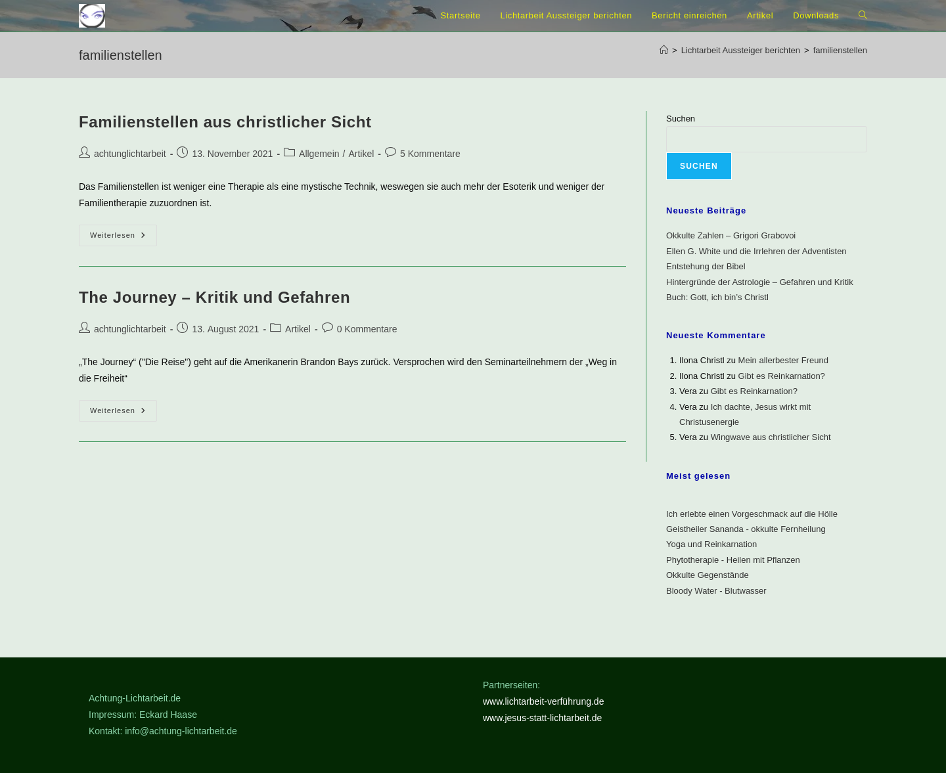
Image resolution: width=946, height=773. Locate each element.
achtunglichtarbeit (130, 153)
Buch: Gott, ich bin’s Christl (717, 297)
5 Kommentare (430, 153)
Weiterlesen (123, 238)
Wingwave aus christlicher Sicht (771, 437)
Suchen (680, 118)
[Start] (664, 50)
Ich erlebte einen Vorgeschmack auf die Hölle (752, 514)
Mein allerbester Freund (783, 360)
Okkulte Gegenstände (707, 575)
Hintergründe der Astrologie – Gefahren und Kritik (759, 282)
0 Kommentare (367, 329)
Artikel (361, 153)
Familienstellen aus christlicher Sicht (225, 122)
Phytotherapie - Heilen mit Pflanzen (733, 560)
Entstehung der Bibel (706, 266)
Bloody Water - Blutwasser (716, 591)
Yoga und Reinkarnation (711, 544)
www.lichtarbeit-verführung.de (543, 701)
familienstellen (840, 50)
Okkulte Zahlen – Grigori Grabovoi (731, 235)
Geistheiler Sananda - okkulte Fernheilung (746, 529)
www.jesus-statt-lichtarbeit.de (542, 718)
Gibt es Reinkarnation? (781, 376)
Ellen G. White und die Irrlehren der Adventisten (756, 251)
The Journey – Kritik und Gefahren (214, 297)
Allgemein (319, 153)
